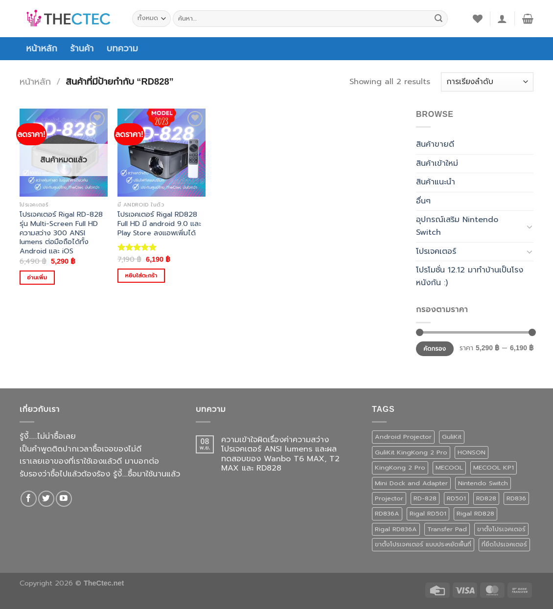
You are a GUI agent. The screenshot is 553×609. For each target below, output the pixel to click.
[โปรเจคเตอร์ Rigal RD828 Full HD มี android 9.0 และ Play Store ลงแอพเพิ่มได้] (161, 153)
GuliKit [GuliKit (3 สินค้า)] (451, 436)
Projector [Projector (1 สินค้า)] (389, 498)
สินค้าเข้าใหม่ (437, 163)
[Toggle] (529, 226)
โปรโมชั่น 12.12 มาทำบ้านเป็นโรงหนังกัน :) (469, 276)
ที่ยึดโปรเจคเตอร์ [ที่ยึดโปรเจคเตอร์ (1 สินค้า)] (504, 544)
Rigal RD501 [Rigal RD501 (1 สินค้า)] (428, 513)
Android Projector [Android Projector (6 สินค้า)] (403, 436)
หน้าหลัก (41, 48)
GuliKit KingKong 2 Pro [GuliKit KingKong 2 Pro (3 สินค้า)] (411, 452)
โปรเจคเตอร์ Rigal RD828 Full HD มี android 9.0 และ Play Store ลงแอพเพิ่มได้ (159, 223)
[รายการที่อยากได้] (478, 18)
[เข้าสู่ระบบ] (502, 18)
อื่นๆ (423, 201)
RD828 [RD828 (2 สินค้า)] (486, 498)
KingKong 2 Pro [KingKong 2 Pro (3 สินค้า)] (400, 467)
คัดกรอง (434, 348)
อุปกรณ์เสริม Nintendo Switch (457, 226)
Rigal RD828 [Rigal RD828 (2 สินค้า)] (475, 513)
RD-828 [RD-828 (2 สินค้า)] (425, 498)
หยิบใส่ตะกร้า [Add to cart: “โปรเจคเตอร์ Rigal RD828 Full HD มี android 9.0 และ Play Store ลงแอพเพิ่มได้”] (141, 275)
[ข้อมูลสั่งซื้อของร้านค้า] (487, 81)
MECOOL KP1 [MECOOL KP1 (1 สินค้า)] (493, 467)
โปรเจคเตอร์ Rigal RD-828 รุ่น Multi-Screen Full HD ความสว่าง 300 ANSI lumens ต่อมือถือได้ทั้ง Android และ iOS (61, 233)
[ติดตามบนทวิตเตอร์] (46, 499)
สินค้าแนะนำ (435, 182)
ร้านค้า (82, 48)
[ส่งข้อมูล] (438, 18)
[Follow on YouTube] (64, 499)
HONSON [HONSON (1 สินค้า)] (471, 452)
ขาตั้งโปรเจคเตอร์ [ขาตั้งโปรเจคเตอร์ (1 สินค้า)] (501, 529)
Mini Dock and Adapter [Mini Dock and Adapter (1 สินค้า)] (411, 483)
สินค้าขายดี (435, 144)
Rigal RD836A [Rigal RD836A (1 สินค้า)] (396, 529)
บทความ (122, 48)
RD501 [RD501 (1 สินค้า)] (456, 498)
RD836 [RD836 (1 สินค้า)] (516, 498)
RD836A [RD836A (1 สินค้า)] (387, 513)
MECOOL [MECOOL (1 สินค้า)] (449, 467)
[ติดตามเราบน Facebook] (29, 499)
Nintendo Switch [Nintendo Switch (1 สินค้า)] (483, 483)
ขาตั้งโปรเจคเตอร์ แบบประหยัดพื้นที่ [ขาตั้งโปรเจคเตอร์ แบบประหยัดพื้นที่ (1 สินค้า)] (423, 544)
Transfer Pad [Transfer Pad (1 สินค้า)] (447, 529)
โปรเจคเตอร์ (436, 251)
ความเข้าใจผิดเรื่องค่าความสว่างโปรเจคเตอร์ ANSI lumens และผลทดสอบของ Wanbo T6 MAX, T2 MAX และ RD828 (280, 454)
